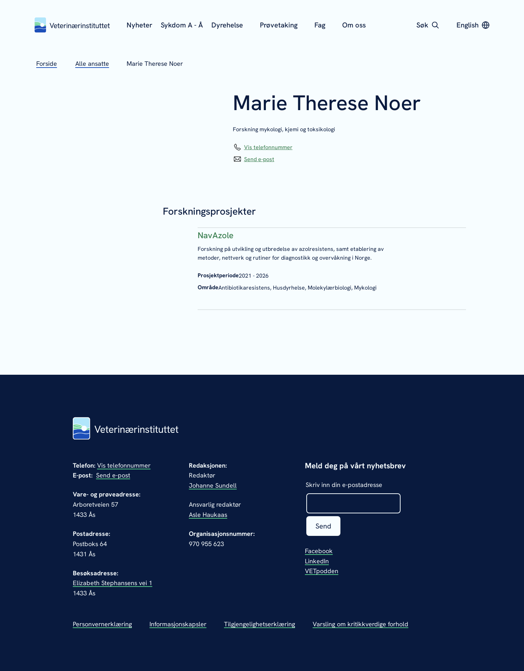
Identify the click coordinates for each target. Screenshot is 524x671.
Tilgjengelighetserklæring (259, 624)
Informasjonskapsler (177, 624)
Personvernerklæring (102, 624)
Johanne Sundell (213, 485)
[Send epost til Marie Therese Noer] (253, 159)
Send (323, 526)
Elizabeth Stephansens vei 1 (112, 583)
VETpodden (321, 571)
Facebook (319, 551)
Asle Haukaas (208, 515)
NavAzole (216, 235)
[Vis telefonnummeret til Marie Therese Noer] (263, 147)
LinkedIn (317, 561)
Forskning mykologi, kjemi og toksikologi (284, 129)
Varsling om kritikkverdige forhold (360, 624)
